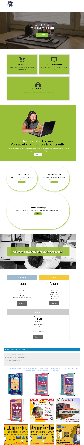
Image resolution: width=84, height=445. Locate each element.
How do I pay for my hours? (13, 243)
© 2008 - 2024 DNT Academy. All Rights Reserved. (42, 442)
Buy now (18, 216)
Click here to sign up (49, 397)
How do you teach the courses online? (15, 233)
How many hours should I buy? (13, 239)
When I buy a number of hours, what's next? (16, 236)
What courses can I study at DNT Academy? (16, 228)
